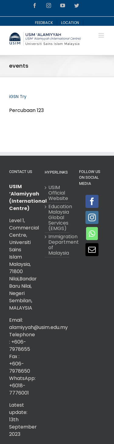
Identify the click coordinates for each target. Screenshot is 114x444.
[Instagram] (91, 217)
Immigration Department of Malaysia (57, 245)
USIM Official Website (57, 193)
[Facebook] (91, 201)
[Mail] (91, 249)
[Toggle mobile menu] (101, 35)
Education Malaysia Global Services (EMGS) (57, 217)
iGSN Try (17, 96)
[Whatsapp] (92, 233)
